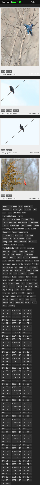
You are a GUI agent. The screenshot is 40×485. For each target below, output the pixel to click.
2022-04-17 (27, 413)
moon (34, 280)
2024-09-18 (16, 329)
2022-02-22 (27, 445)
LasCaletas (22, 222)
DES (34, 210)
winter (34, 302)
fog (11, 270)
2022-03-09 (27, 432)
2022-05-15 (27, 406)
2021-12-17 (27, 477)
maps (5, 280)
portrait (11, 286)
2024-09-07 (27, 333)
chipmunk (19, 261)
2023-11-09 (16, 361)
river (25, 286)
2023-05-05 (6, 381)
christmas (28, 261)
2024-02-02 (6, 352)
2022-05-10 (16, 410)
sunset (32, 296)
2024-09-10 (16, 333)
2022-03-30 (27, 416)
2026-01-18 (27, 310)
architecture (23, 251)
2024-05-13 (16, 342)
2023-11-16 (6, 358)
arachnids (6, 251)
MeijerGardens (26, 226)
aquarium (30, 248)
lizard (28, 277)
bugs (19, 258)
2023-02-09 (16, 387)
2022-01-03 (27, 467)
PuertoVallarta (8, 235)
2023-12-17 (6, 355)
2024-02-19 (16, 345)
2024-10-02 (6, 329)
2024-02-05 (6, 349)
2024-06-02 (6, 342)
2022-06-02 (6, 403)
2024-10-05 (27, 326)
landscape (7, 277)
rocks (31, 286)
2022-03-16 (6, 429)
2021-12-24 (6, 477)
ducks (14, 264)
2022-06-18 (16, 397)
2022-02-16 (27, 448)
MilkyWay (6, 229)
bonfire (5, 258)
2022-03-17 (27, 426)
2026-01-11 (16, 313)
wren (5, 306)
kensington (23, 274)
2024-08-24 (6, 336)
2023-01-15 (6, 390)
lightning (21, 277)
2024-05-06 (27, 342)
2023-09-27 (16, 371)
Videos (33, 2)
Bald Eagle (28, 206)
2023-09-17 (27, 374)
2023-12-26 (27, 352)
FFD (4, 213)
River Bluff (19, 235)
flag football (33, 267)
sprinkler (22, 293)
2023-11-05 (27, 361)
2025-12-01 (6, 320)
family (21, 264)
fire (16, 267)
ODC (28, 229)
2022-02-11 (6, 454)
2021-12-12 (27, 480)
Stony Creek (7, 242)
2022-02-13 (27, 451)
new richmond (14, 283)
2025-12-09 (6, 317)
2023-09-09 (27, 378)
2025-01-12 (6, 326)
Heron (20, 216)
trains (21, 299)
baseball (6, 254)
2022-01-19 (27, 458)
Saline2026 (7, 238)
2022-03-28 (16, 419)
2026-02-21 (6, 310)
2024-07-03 (27, 336)
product (19, 286)
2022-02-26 (6, 445)
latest (14, 277)
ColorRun (27, 210)
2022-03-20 (27, 422)
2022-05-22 (27, 403)
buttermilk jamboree (30, 258)
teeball (5, 299)
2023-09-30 (6, 371)
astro (31, 251)
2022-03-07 (16, 435)
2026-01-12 (6, 313)
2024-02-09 (27, 345)
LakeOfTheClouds (10, 222)
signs (5, 290)
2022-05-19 (16, 406)
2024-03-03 (6, 345)
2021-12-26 (16, 474)
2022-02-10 (16, 454)
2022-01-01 (6, 470)
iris (11, 274)
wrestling (11, 306)
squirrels (30, 293)
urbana (5, 302)
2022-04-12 (6, 416)
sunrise (26, 296)
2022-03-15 (16, 429)
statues (13, 296)
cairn (5, 261)
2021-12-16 (6, 480)
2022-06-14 (6, 400)
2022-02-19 (6, 448)
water (12, 302)
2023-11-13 (27, 358)
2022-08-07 (16, 394)
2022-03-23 (16, 422)
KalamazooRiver (27, 219)
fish (26, 267)
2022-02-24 (16, 445)
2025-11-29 (27, 320)
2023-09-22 (6, 374)
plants (5, 286)
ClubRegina (17, 210)
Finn (24, 213)
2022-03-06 (27, 435)
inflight (35, 270)
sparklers (6, 293)
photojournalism (32, 283)
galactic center (19, 270)
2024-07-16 (16, 336)
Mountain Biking (18, 229)
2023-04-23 (16, 381)
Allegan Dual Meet (10, 206)
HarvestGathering (9, 216)
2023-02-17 (16, 384)
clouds (36, 261)
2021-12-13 (16, 480)
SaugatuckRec (18, 238)
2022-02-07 (27, 454)
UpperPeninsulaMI (10, 245)
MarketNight (14, 226)
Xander (21, 245)
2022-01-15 (16, 461)
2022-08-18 (27, 390)
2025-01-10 (16, 326)
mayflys (12, 280)
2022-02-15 (6, 451)
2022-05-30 (16, 403)
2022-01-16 (6, 461)
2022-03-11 (6, 432)
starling (5, 296)
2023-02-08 (27, 387)
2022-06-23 (27, 394)
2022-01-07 (27, 464)
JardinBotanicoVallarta (11, 219)
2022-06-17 (27, 397)
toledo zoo (13, 299)
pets (22, 283)
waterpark (19, 302)
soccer (28, 290)
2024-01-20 (16, 352)
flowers (5, 270)
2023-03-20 (27, 381)
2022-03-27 (27, 419)
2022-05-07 (6, 413)
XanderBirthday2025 (10, 248)
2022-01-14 (27, 461)
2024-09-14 (6, 333)
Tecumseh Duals (20, 242)
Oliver (33, 229)
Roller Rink (29, 235)
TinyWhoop (32, 242)
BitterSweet (7, 210)
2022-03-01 (16, 442)
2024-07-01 (16, 339)
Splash (28, 238)
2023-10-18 (27, 365)
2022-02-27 (27, 442)
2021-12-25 (27, 474)
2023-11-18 (27, 355)
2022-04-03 (16, 416)
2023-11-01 (6, 365)
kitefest (31, 274)
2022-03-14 (27, 429)
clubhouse (7, 264)
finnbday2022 (8, 267)
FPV (9, 213)
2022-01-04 (16, 467)
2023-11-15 (16, 358)
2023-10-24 (16, 365)
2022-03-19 (6, 426)
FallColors (17, 213)
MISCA (5, 226)
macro (34, 277)
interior (5, 274)
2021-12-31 (16, 470)
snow (23, 290)
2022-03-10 (16, 432)
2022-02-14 (16, 451)
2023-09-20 (16, 374)
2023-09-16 (6, 378)
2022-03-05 (6, 438)
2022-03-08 (6, 435)
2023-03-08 (6, 384)
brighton (13, 258)
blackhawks (28, 254)
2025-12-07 (27, 317)
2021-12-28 (27, 470)
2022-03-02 (6, 442)
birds (13, 254)
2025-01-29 (27, 323)
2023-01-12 (16, 390)
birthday (19, 254)
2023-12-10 (16, 355)
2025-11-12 (16, 323)
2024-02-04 (16, 349)
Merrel (36, 226)
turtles (33, 299)
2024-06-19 (27, 339)
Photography (6, 2)
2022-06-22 (6, 397)
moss (5, 283)
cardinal (11, 261)
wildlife (27, 302)
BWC (20, 206)
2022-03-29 (6, 419)
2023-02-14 (27, 384)
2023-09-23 (27, 371)
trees (27, 299)
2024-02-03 (27, 349)
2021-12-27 (6, 474)
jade (15, 274)
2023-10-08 (16, 368)
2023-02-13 (6, 387)
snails (17, 290)
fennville (35, 264)
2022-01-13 (6, 464)
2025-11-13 (6, 323)
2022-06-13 (16, 400)
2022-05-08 (27, 410)
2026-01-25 (16, 310)
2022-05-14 (6, 410)
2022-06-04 (27, 400)
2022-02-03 (6, 458)
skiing (11, 290)
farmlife (27, 264)
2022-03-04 (16, 438)
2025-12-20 (27, 313)
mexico (19, 280)
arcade (14, 251)
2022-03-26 (6, 422)
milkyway (26, 280)
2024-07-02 (6, 339)
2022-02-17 (16, 448)
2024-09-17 (27, 329)
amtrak (22, 248)
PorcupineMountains (20, 232)
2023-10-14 (6, 368)
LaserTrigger (33, 222)
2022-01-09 (16, 464)
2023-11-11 (6, 361)
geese (29, 270)
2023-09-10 (16, 378)
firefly (21, 267)
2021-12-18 (16, 477)
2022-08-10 (6, 394)
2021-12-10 (6, 483)
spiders (14, 293)
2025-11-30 (16, 320)
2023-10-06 (27, 368)
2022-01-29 (16, 458)
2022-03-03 (27, 438)
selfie (36, 286)
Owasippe (6, 232)
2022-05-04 (16, 413)
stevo (19, 296)
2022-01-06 (6, 467)
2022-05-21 (6, 406)
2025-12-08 (16, 317)
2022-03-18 (16, 426)
